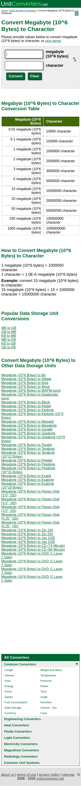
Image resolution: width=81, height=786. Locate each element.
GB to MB (8, 332)
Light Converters (17, 737)
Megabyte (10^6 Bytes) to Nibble (26, 379)
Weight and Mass (51, 670)
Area (7, 680)
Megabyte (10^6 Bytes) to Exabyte (27, 480)
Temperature (48, 675)
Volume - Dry (48, 707)
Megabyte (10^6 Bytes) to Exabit (26, 476)
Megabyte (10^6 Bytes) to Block (25, 402)
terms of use (26, 775)
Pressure (46, 680)
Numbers (46, 702)
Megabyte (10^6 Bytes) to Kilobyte (27, 410)
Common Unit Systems (22, 762)
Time (43, 691)
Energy (9, 686)
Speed (9, 697)
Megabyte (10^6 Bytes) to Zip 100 (27, 530)
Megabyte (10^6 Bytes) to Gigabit (26, 429)
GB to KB (8, 347)
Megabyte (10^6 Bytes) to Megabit (27, 421)
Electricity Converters (21, 744)
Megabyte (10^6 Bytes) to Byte (24, 383)
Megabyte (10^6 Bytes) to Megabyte (29, 425)
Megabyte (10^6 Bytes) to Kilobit (26, 406)
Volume (9, 675)
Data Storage (13, 707)
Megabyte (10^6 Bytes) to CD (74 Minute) (33, 546)
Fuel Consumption (16, 702)
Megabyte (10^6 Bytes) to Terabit (26, 445)
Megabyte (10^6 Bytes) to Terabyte (28, 449)
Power (44, 686)
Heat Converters (16, 725)
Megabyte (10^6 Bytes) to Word (25, 387)
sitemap (68, 775)
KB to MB (8, 336)
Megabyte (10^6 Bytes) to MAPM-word (30, 390)
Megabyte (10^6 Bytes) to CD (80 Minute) (33, 549)
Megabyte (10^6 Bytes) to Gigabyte (28, 433)
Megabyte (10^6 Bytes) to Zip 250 (27, 534)
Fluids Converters (18, 731)
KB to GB (8, 343)
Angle (44, 697)
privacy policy (49, 775)
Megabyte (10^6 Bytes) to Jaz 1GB (28, 538)
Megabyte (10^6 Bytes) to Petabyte (28, 464)
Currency (10, 713)
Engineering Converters (22, 719)
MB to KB (8, 339)
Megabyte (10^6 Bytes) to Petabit (26, 460)
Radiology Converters (21, 756)
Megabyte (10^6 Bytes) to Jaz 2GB (28, 542)
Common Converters (20, 664)
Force (8, 691)
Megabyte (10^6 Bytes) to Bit (23, 375)
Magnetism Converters (21, 750)
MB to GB (8, 328)
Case (43, 713)
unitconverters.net (50, 778)
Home (4, 10)
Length (9, 670)
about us (7, 775)
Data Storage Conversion (23, 10)
